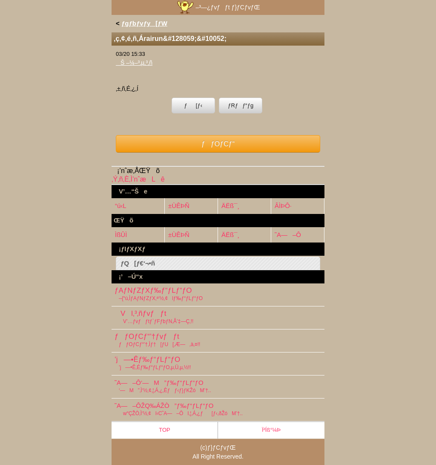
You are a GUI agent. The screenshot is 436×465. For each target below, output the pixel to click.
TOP (164, 430)
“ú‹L (120, 205)
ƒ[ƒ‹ (193, 105)
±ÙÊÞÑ (178, 205)
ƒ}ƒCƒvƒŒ (221, 447)
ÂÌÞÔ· (283, 205)
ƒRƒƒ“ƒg (240, 105)
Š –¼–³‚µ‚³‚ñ (134, 62)
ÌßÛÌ (121, 234)
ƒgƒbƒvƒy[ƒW (144, 23)
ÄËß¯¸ (230, 205)
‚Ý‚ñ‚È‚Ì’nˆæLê (138, 179)
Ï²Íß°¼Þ (271, 430)
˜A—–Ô (288, 234)
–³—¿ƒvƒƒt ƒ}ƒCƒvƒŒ (218, 7)
